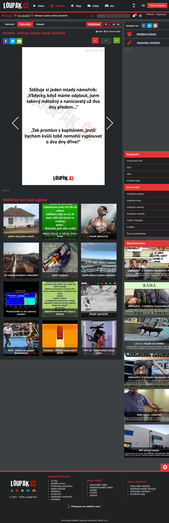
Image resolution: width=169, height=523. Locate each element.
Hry (109, 6)
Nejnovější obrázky (140, 486)
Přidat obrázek (157, 5)
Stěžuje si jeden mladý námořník (51, 15)
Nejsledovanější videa (101, 487)
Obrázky (57, 6)
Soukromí (56, 494)
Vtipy (75, 6)
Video (38, 6)
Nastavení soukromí (61, 496)
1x (109, 24)
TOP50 (93, 492)
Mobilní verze (58, 483)
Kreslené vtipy (137, 494)
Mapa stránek (58, 488)
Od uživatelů (24, 15)
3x (118, 24)
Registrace (161, 14)
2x (114, 24)
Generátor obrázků (140, 491)
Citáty (93, 6)
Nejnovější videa (98, 484)
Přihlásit (150, 14)
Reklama (55, 491)
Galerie (93, 495)
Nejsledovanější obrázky (143, 488)
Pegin (100, 31)
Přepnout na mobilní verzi (84, 506)
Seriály (93, 490)
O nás (54, 480)
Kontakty (55, 499)
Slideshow (94, 24)
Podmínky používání (61, 486)
